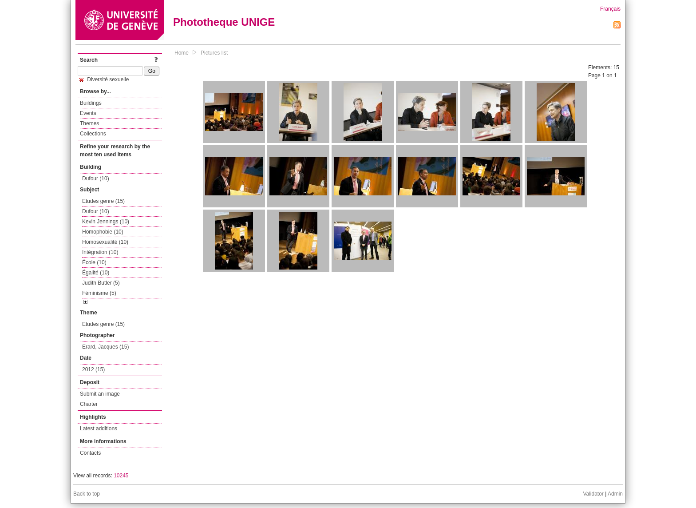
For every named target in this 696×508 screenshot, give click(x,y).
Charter (89, 404)
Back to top (86, 494)
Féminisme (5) (99, 293)
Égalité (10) (95, 273)
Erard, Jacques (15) (105, 347)
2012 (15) (93, 369)
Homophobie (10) (102, 232)
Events (88, 113)
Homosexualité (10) (105, 242)
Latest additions (98, 428)
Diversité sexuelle (104, 79)
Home (181, 53)
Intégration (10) (100, 252)
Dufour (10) (95, 178)
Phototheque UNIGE (224, 22)
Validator (593, 494)
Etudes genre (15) (103, 201)
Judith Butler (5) (101, 283)
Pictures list (214, 53)
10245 (121, 475)
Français (610, 9)
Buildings (91, 103)
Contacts (90, 453)
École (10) (94, 262)
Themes (89, 123)
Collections (93, 134)
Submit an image (100, 394)
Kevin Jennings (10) (105, 221)
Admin (615, 494)
